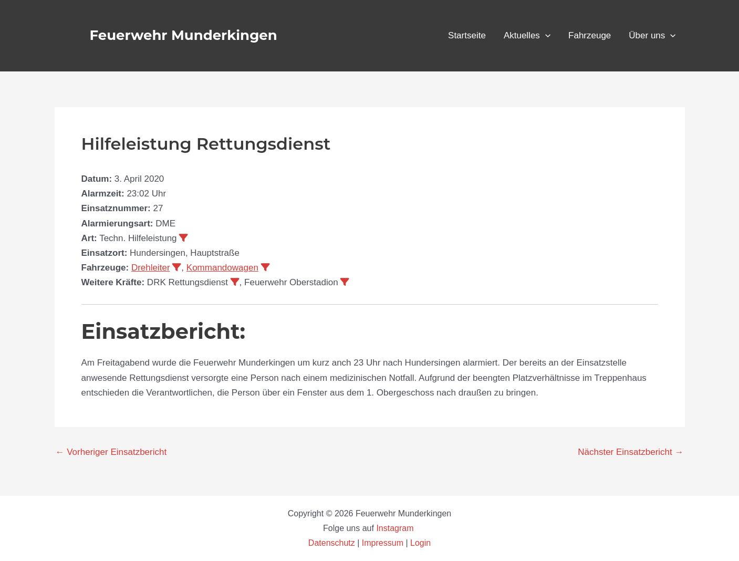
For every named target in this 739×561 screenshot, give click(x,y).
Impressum (382, 542)
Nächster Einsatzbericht (630, 452)
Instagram (396, 528)
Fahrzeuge (589, 35)
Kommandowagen (222, 268)
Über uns (652, 36)
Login (420, 542)
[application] (545, 36)
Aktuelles (527, 36)
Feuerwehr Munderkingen (183, 35)
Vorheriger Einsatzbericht (111, 452)
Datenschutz (332, 542)
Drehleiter (150, 268)
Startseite (467, 35)
